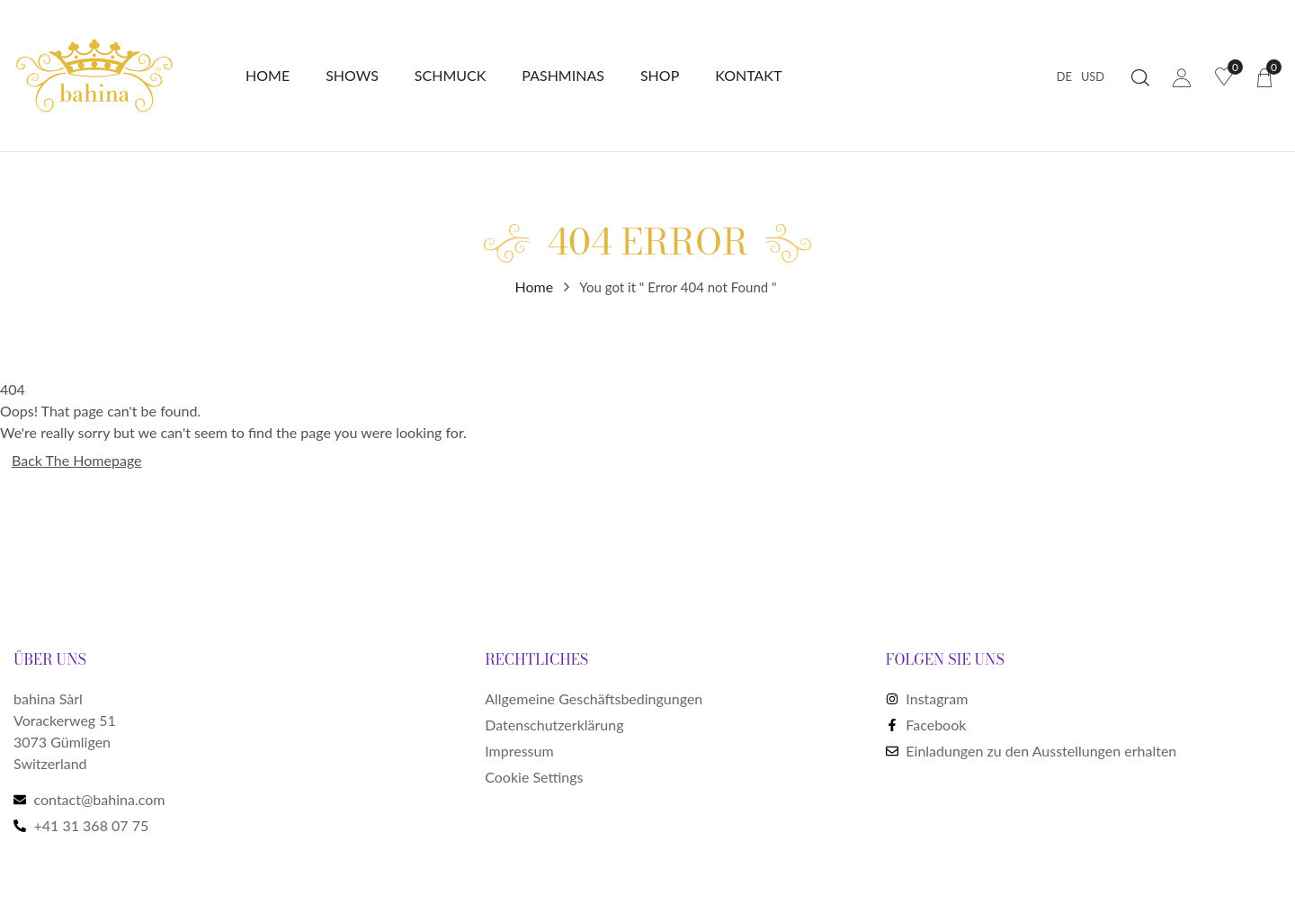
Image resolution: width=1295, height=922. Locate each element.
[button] (1264, 76)
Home (534, 286)
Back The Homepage (77, 460)
